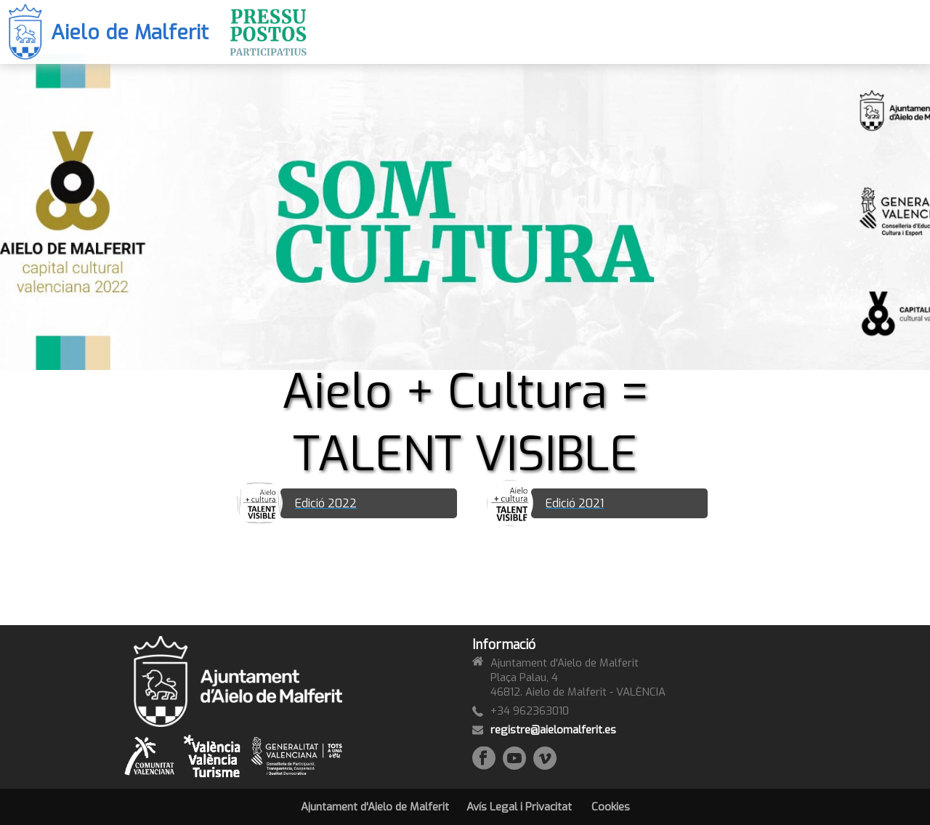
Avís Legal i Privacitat (519, 807)
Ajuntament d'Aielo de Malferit (375, 807)
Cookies (610, 807)
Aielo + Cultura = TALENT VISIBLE (464, 423)
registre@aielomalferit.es (553, 730)
